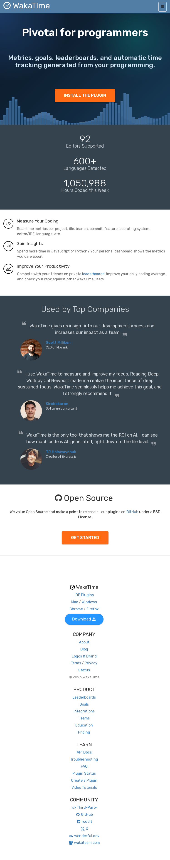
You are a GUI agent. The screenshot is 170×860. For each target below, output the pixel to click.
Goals (84, 704)
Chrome (76, 609)
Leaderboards (84, 697)
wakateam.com (84, 842)
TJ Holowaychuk (61, 452)
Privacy (91, 663)
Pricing (84, 732)
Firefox (92, 609)
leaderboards (93, 274)
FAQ (84, 766)
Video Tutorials (84, 787)
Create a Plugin (84, 780)
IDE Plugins (84, 595)
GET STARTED (85, 537)
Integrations (84, 711)
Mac (74, 602)
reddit (84, 821)
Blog (84, 649)
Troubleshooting (84, 759)
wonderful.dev (84, 836)
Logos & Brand (84, 656)
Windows (89, 602)
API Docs (84, 752)
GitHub (132, 512)
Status (84, 670)
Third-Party (84, 807)
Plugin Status (84, 773)
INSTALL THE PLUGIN (85, 95)
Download (84, 619)
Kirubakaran (57, 404)
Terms (76, 663)
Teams (84, 718)
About (84, 642)
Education (84, 725)
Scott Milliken (58, 342)
